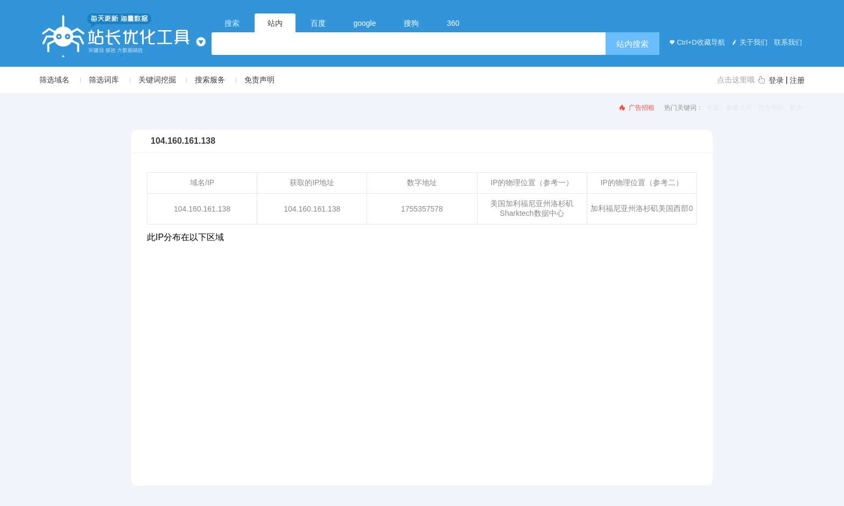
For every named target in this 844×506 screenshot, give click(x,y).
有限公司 (739, 107)
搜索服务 (210, 79)
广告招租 (636, 107)
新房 (796, 107)
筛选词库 (104, 79)
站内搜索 (632, 43)
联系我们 (787, 42)
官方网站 (771, 107)
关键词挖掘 (157, 79)
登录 (776, 80)
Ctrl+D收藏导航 (696, 42)
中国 (713, 107)
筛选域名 (54, 79)
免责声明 (259, 79)
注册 (797, 80)
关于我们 (749, 42)
